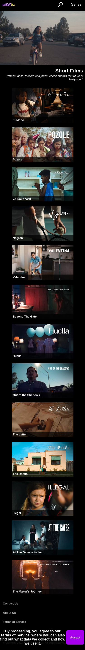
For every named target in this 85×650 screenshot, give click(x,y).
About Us (9, 612)
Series (76, 4)
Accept (75, 637)
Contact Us (10, 603)
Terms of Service (14, 622)
